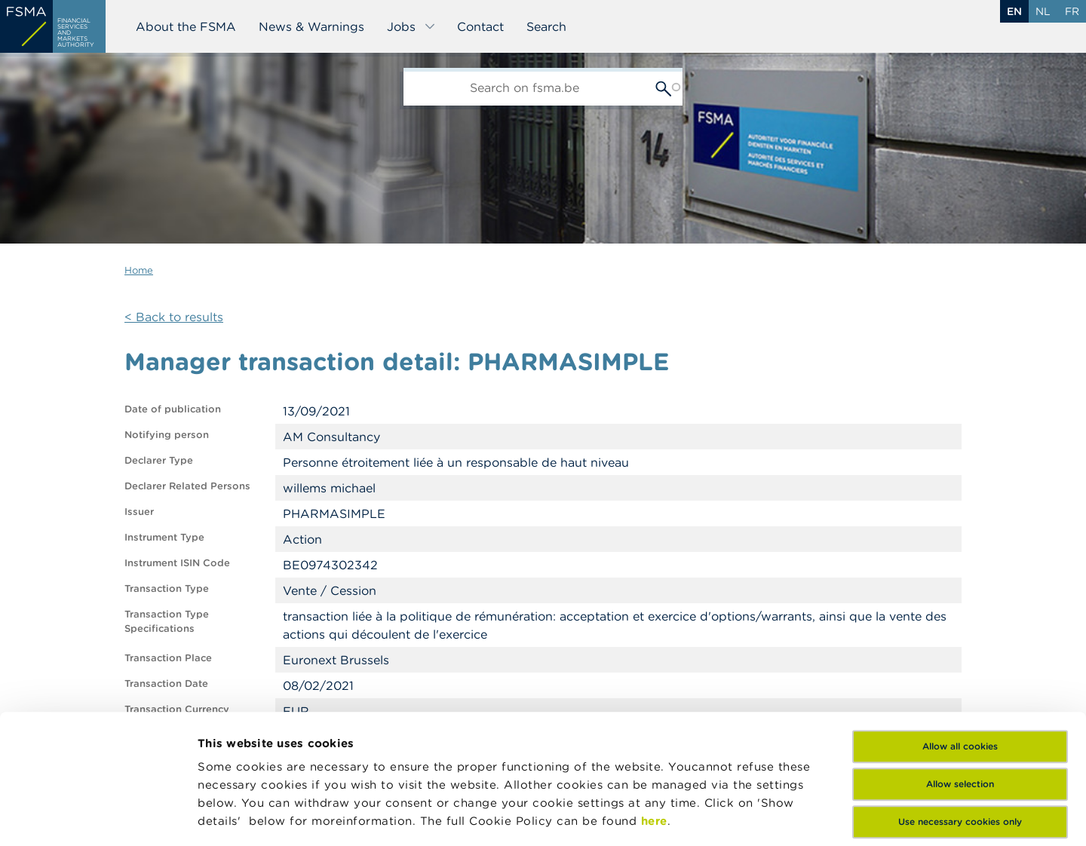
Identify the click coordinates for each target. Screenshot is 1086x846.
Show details (718, 816)
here (654, 692)
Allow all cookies (960, 617)
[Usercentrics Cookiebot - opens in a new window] (98, 816)
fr (1072, 11)
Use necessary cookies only (960, 692)
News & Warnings (311, 26)
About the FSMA (186, 26)
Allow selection (960, 655)
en (1014, 11)
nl (1043, 11)
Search (546, 26)
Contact (480, 26)
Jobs (411, 26)
